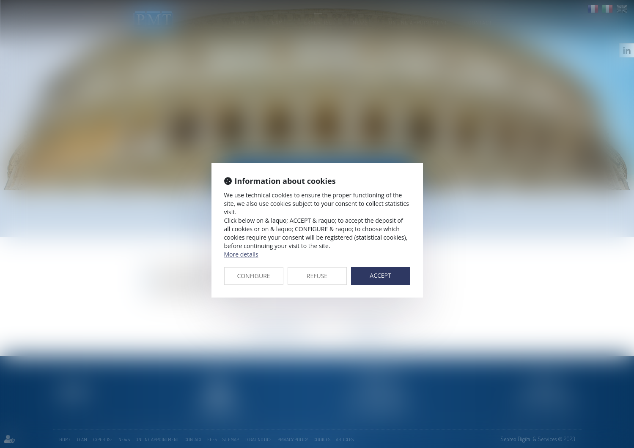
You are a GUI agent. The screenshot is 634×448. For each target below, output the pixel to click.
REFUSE (317, 276)
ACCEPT (380, 275)
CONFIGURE (253, 276)
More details (241, 254)
